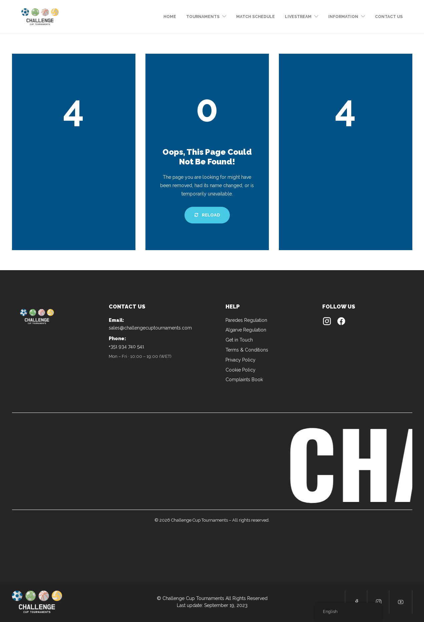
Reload (207, 214)
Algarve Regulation (246, 330)
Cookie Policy (241, 370)
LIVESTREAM (298, 16)
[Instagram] (327, 323)
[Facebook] (341, 323)
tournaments (203, 16)
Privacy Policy (241, 360)
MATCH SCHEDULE (255, 16)
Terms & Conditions (247, 350)
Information (343, 16)
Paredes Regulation (246, 320)
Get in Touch (239, 340)
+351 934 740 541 (126, 346)
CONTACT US (389, 16)
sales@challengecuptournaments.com (150, 328)
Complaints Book (244, 379)
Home (169, 16)
